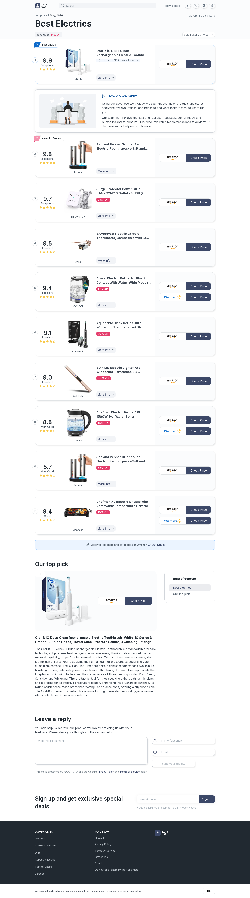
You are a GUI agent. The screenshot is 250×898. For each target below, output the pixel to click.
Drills (37, 850)
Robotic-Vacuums (45, 857)
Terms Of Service (105, 848)
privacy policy (134, 891)
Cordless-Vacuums (46, 843)
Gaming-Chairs (43, 864)
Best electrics (182, 587)
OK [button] (209, 891)
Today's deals (171, 5)
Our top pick (181, 594)
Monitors (40, 836)
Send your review (183, 761)
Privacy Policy (106, 769)
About (98, 860)
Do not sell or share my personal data (116, 867)
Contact (99, 835)
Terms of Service (130, 769)
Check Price (199, 64)
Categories (101, 854)
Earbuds (39, 871)
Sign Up (206, 796)
